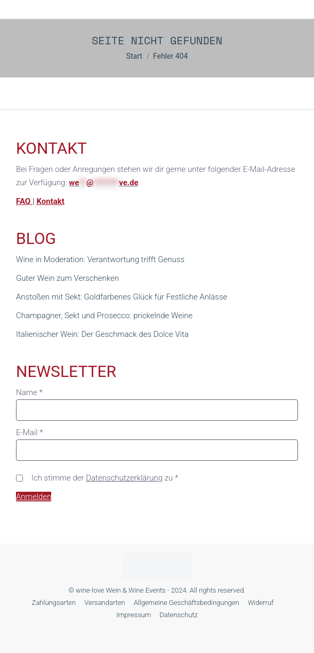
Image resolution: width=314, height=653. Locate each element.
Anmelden (33, 496)
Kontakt (50, 201)
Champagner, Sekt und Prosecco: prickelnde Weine (104, 315)
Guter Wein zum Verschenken (67, 278)
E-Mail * (29, 432)
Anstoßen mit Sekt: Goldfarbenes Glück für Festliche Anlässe (121, 297)
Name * (29, 392)
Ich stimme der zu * (104, 478)
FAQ (24, 201)
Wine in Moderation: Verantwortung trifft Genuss (100, 259)
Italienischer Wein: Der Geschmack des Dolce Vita (102, 334)
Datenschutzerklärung (124, 478)
